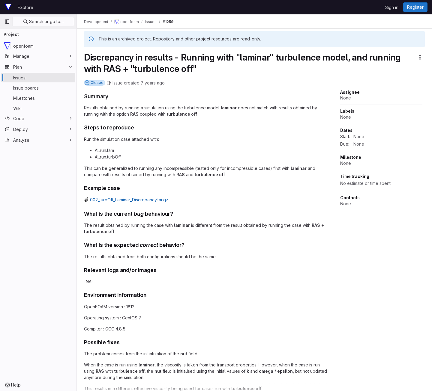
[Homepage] (8, 7)
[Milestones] (38, 98)
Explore (25, 7)
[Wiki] (38, 108)
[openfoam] (38, 46)
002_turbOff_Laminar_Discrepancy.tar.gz (129, 199)
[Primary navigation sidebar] (7, 21)
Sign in (391, 7)
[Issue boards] (38, 88)
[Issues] (38, 77)
